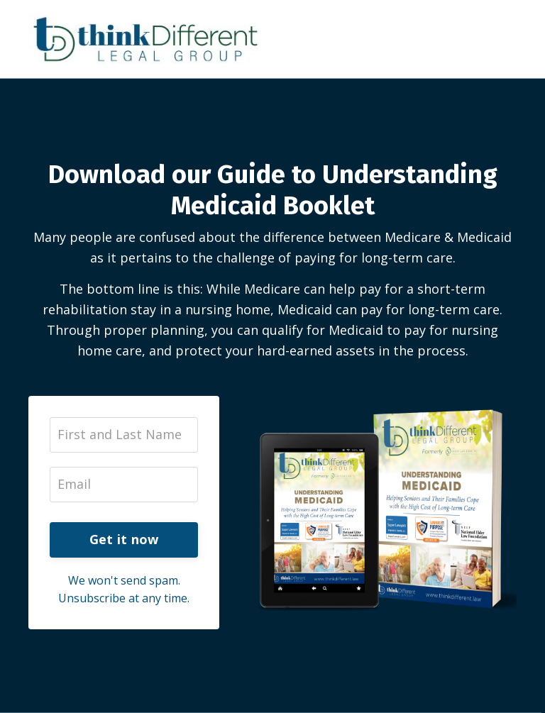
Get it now (124, 539)
